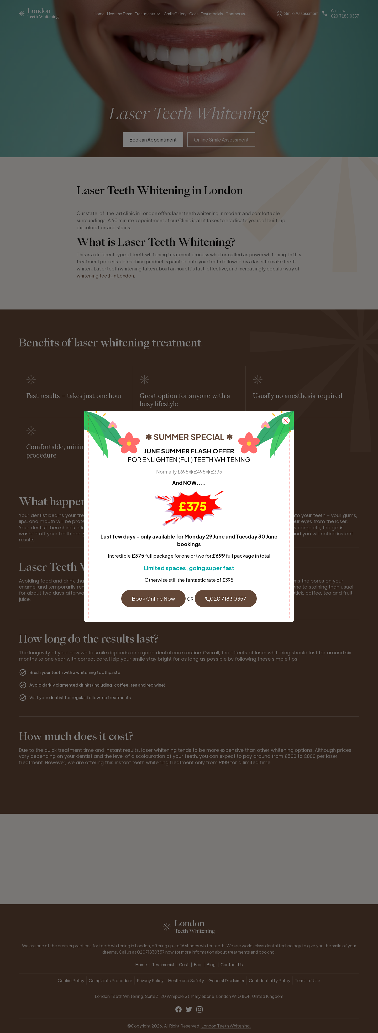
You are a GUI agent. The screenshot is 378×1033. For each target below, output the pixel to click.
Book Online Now (153, 598)
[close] (286, 420)
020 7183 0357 (225, 598)
